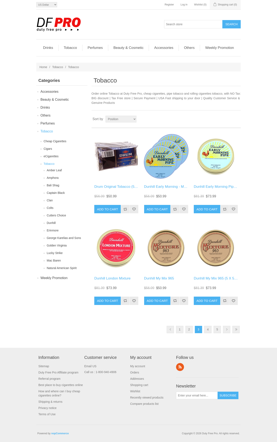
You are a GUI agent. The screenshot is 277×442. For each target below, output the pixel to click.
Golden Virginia (57, 245)
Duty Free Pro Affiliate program (58, 372)
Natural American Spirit (62, 268)
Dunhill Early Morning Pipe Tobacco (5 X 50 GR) (231, 187)
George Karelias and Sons (64, 238)
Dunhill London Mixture (112, 278)
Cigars (48, 148)
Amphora (53, 177)
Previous (170, 329)
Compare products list (144, 403)
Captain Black (56, 192)
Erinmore (53, 230)
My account (137, 366)
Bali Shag (53, 185)
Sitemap (43, 366)
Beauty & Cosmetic (128, 48)
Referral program (49, 378)
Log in (184, 4)
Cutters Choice (56, 215)
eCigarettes (51, 156)
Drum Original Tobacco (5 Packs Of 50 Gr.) (128, 187)
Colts (50, 208)
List (237, 119)
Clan (50, 200)
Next (226, 329)
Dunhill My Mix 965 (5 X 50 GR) (219, 278)
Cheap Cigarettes (55, 141)
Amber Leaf (54, 170)
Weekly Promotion (219, 48)
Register (169, 4)
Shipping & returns (50, 401)
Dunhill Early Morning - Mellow (168, 187)
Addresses (137, 378)
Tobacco (70, 48)
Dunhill (51, 223)
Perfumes (95, 48)
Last (236, 329)
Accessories (163, 48)
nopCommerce (60, 433)
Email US (90, 366)
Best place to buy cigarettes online (60, 385)
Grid (229, 119)
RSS (180, 367)
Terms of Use (46, 414)
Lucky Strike (55, 253)
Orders (134, 372)
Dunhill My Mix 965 (159, 278)
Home (43, 67)
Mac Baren (54, 260)
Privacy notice (47, 408)
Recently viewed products (147, 397)
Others (189, 48)
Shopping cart (139, 385)
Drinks (48, 48)
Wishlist (135, 391)
